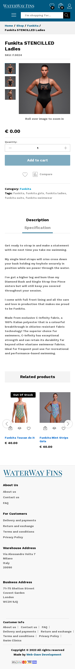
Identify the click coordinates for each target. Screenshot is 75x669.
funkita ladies (56, 193)
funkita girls (35, 193)
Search (66, 15)
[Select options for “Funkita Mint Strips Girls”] (45, 428)
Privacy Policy (13, 537)
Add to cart (37, 160)
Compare (46, 174)
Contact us (11, 497)
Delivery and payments (19, 520)
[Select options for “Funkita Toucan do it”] (10, 428)
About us (9, 491)
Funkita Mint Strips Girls (54, 439)
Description (37, 220)
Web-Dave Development (43, 654)
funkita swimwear (39, 197)
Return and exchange (18, 526)
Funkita (25, 188)
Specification (37, 228)
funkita (18, 193)
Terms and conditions (18, 531)
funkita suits (14, 197)
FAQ (6, 503)
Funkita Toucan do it (20, 437)
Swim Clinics (12, 640)
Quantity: (11, 142)
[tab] (37, 221)
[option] (20, 421)
